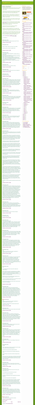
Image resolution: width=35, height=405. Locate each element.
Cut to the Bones (25, 122)
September (25, 104)
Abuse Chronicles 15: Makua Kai (27, 32)
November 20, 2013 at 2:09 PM (6, 253)
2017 (24, 71)
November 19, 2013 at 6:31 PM (6, 42)
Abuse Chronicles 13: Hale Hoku (27, 40)
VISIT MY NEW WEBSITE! (26, 64)
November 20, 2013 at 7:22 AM (6, 128)
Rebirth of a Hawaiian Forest (27, 125)
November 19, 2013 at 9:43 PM (6, 71)
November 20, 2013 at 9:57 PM (6, 342)
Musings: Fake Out (26, 82)
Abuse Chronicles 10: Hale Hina (27, 45)
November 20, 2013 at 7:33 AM (6, 199)
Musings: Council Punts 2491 (28, 91)
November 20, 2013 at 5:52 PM (6, 305)
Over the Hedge (25, 123)
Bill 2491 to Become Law (27, 88)
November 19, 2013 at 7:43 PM (6, 62)
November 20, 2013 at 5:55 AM (6, 112)
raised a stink (4, 22)
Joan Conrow (5, 299)
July (24, 106)
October (25, 103)
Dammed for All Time (26, 126)
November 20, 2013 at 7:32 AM (6, 182)
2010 (24, 116)
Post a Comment (4, 400)
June (24, 107)
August (25, 105)
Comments (24, 68)
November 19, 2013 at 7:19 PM (6, 50)
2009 (24, 117)
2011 (24, 115)
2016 (24, 72)
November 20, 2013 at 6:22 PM (6, 310)
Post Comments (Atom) (9, 403)
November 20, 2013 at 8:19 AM (6, 217)
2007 (24, 119)
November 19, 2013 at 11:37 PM (6, 100)
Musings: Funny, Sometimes (28, 99)
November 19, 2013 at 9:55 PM (6, 76)
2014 (24, 74)
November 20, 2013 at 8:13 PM (6, 326)
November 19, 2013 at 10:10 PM (6, 86)
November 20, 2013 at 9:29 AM (6, 236)
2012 (24, 114)
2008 (24, 118)
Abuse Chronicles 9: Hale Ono (27, 46)
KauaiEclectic (6, 2)
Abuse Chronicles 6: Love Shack (27, 50)
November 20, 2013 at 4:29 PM (6, 284)
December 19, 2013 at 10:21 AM (6, 399)
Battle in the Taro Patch (26, 124)
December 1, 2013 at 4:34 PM (6, 394)
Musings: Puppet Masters (27, 85)
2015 (24, 73)
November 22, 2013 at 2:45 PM (6, 385)
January (25, 113)
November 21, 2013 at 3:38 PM (6, 366)
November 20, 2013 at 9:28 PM (6, 336)
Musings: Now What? (27, 102)
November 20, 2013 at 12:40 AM (6, 104)
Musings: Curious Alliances (27, 86)
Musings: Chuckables (27, 87)
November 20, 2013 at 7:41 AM (6, 208)
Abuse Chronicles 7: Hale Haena (27, 49)
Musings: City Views (26, 81)
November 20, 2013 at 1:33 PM (6, 247)
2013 (24, 75)
